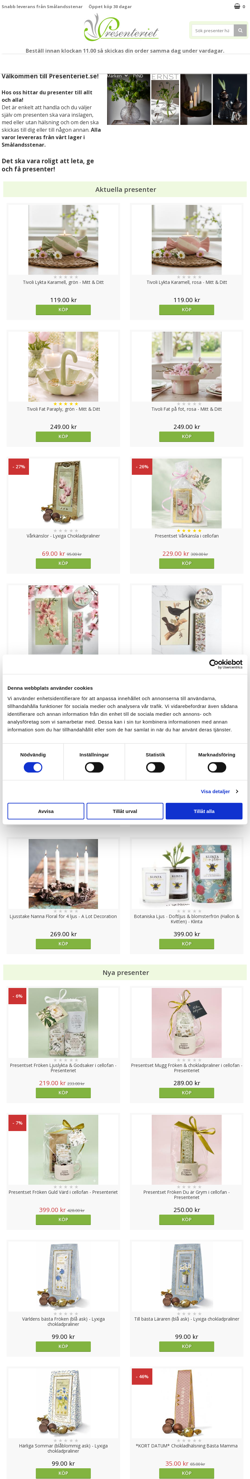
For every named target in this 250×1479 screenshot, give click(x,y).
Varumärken (14, 1410)
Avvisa (46, 811)
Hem (179, 61)
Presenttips (152, 61)
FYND (138, 76)
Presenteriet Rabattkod (27, 1440)
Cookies (10, 1401)
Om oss (10, 1430)
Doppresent (15, 1460)
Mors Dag (28, 61)
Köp (32, 309)
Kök (198, 61)
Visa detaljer (215, 791)
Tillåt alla (204, 811)
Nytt (7, 61)
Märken (118, 76)
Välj (156, 1115)
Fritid (218, 61)
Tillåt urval (125, 811)
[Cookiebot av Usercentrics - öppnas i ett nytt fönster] (214, 664)
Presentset (118, 61)
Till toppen (125, 1378)
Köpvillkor (12, 1421)
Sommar (91, 61)
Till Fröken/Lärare (62, 61)
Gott (239, 61)
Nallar (8, 1450)
